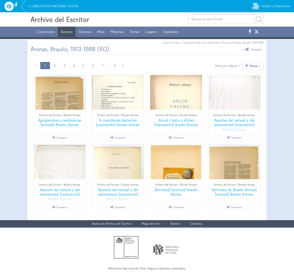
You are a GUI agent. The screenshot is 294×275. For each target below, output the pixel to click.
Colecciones (46, 31)
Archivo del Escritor (60, 19)
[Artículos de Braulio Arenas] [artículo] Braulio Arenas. (234, 192)
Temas (134, 31)
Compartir (254, 49)
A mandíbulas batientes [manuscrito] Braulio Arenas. (118, 122)
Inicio (166, 42)
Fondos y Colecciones (184, 42)
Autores (66, 31)
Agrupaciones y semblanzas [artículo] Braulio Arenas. (59, 122)
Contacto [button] (196, 223)
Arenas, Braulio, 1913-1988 (248, 42)
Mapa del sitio (150, 223)
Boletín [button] (175, 223)
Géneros (85, 31)
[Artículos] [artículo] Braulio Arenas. (176, 192)
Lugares (151, 31)
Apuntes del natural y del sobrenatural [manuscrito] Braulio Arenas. (234, 125)
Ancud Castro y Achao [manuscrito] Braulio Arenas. (176, 122)
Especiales (170, 31)
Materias (117, 31)
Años (100, 31)
